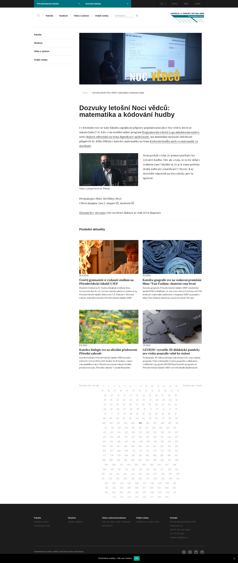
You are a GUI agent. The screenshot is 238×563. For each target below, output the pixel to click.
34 (143, 395)
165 (176, 446)
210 (112, 469)
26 (172, 390)
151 (155, 441)
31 (124, 395)
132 (176, 432)
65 (111, 409)
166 (104, 450)
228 (162, 474)
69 (138, 409)
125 (126, 432)
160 (140, 446)
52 (105, 404)
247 (144, 483)
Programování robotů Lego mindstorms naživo (170, 132)
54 (118, 404)
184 (154, 455)
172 (147, 450)
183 (147, 455)
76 (105, 414)
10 (152, 386)
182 (140, 455)
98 (170, 418)
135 (118, 437)
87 (176, 414)
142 (169, 437)
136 (125, 437)
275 (136, 497)
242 (106, 483)
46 (144, 400)
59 (150, 404)
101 (111, 423)
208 (174, 464)
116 (140, 427)
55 (124, 404)
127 (140, 432)
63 (176, 404)
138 (140, 437)
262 (106, 492)
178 (111, 455)
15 (103, 390)
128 (147, 432)
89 (111, 418)
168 (119, 450)
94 (143, 418)
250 (167, 483)
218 (169, 469)
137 (133, 437)
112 (112, 427)
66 (118, 409)
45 (137, 400)
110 (177, 423)
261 (174, 488)
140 (154, 437)
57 (137, 404)
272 (114, 497)
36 (156, 395)
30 (118, 395)
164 (169, 446)
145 (111, 441)
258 (151, 488)
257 (144, 488)
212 (126, 469)
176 (176, 450)
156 (111, 446)
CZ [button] (163, 4)
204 (144, 464)
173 (154, 450)
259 (159, 488)
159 (132, 446)
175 (169, 450)
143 (176, 437)
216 (154, 469)
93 (137, 418)
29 (111, 395)
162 (154, 446)
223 (125, 474)
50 (170, 400)
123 (111, 432)
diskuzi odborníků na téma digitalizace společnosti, (118, 136)
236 (140, 478)
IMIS (186, 4)
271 (174, 492)
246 (137, 483)
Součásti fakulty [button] (107, 4)
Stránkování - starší (192, 385)
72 (157, 409)
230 (177, 474)
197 (169, 460)
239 (162, 478)
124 (119, 432)
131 (169, 432)
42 (117, 400)
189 (111, 460)
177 (104, 455)
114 (126, 427)
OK (136, 558)
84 (156, 414)
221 (110, 474)
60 (156, 404)
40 (105, 400)
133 (104, 437)
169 (126, 450)
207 (167, 464)
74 (170, 409)
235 (132, 478)
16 (109, 390)
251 (174, 483)
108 (162, 423)
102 (118, 423)
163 (161, 446)
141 (162, 437)
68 (131, 409)
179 (119, 455)
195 (154, 460)
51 (176, 400)
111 (106, 427)
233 (117, 478)
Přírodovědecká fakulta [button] (58, 4)
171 (140, 450)
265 (129, 492)
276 (144, 497)
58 (143, 404)
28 (105, 395)
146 (119, 441)
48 (157, 400)
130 (162, 432)
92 (130, 418)
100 (104, 423)
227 (155, 474)
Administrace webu (43, 551)
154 (176, 441)
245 (129, 483)
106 (147, 423)
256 (136, 488)
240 (170, 478)
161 (147, 446)
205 (151, 464)
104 (133, 423)
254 (121, 488)
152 (162, 441)
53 (111, 404)
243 (114, 483)
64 (105, 409)
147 (126, 441)
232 (110, 478)
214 (140, 469)
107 (155, 423)
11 (158, 386)
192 (132, 460)
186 (169, 455)
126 (133, 432)
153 (169, 441)
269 (160, 492)
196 (162, 460)
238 (155, 478)
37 (163, 395)
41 (111, 400)
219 (176, 469)
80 (131, 414)
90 (117, 418)
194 (147, 460)
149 (141, 441)
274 (129, 497)
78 (118, 414)
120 (167, 427)
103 (125, 423)
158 (125, 446)
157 (118, 446)
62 (169, 404)
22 (146, 390)
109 (169, 423)
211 (119, 469)
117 (147, 427)
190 (118, 460)
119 (160, 427)
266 (137, 492)
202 (128, 464)
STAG (174, 4)
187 (176, 455)
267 (144, 492)
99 (176, 418)
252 (106, 488)
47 (150, 400)
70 (144, 409)
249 (160, 483)
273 (121, 497)
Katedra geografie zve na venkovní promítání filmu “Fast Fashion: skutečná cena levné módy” (172, 283)
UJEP (197, 4)
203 (136, 464)
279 (166, 497)
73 (163, 409)
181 (133, 455)
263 (114, 492)
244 (121, 483)
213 (133, 469)
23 (152, 390)
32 (131, 395)
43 (124, 400)
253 (114, 488)
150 (148, 441)
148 (133, 441)
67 (125, 409)
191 (125, 460)
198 (176, 460)
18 (121, 390)
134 (111, 437)
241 (177, 478)
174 (162, 450)
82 (144, 414)
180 (126, 455)
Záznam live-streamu (92, 212)
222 (117, 474)
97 (163, 418)
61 (163, 404)
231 (103, 478)
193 (140, 460)
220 (103, 474)
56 (130, 404)
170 (133, 450)
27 (178, 390)
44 (130, 400)
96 (156, 418)
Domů (85, 93)
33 (137, 395)
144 (104, 441)
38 (169, 395)
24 (159, 390)
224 (132, 474)
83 (150, 414)
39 (176, 395)
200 (114, 464)
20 (133, 390)
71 (151, 409)
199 (106, 464)
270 (167, 492)
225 (140, 474)
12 (164, 386)
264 (121, 492)
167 (111, 450)
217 (162, 469)
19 (127, 390)
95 (150, 418)
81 (137, 414)
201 (121, 464)
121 (175, 427)
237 (147, 478)
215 (147, 469)
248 (152, 483)
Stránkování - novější (89, 385)
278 (159, 497)
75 (176, 409)
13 (170, 386)
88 (104, 418)
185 (161, 455)
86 (169, 414)
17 (115, 390)
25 (165, 390)
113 (119, 427)
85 (163, 414)
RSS (56, 551)
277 (151, 497)
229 (170, 474)
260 (166, 488)
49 (163, 400)
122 (104, 432)
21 (140, 390)
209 (104, 469)
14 (176, 386)
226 (147, 474)
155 (104, 446)
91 (124, 418)
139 (147, 437)
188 (103, 460)
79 (124, 414)
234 (125, 478)
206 (159, 464)
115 (133, 427)
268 (152, 492)
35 (150, 395)
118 (154, 427)
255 (129, 488)
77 (112, 414)
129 (154, 432)
